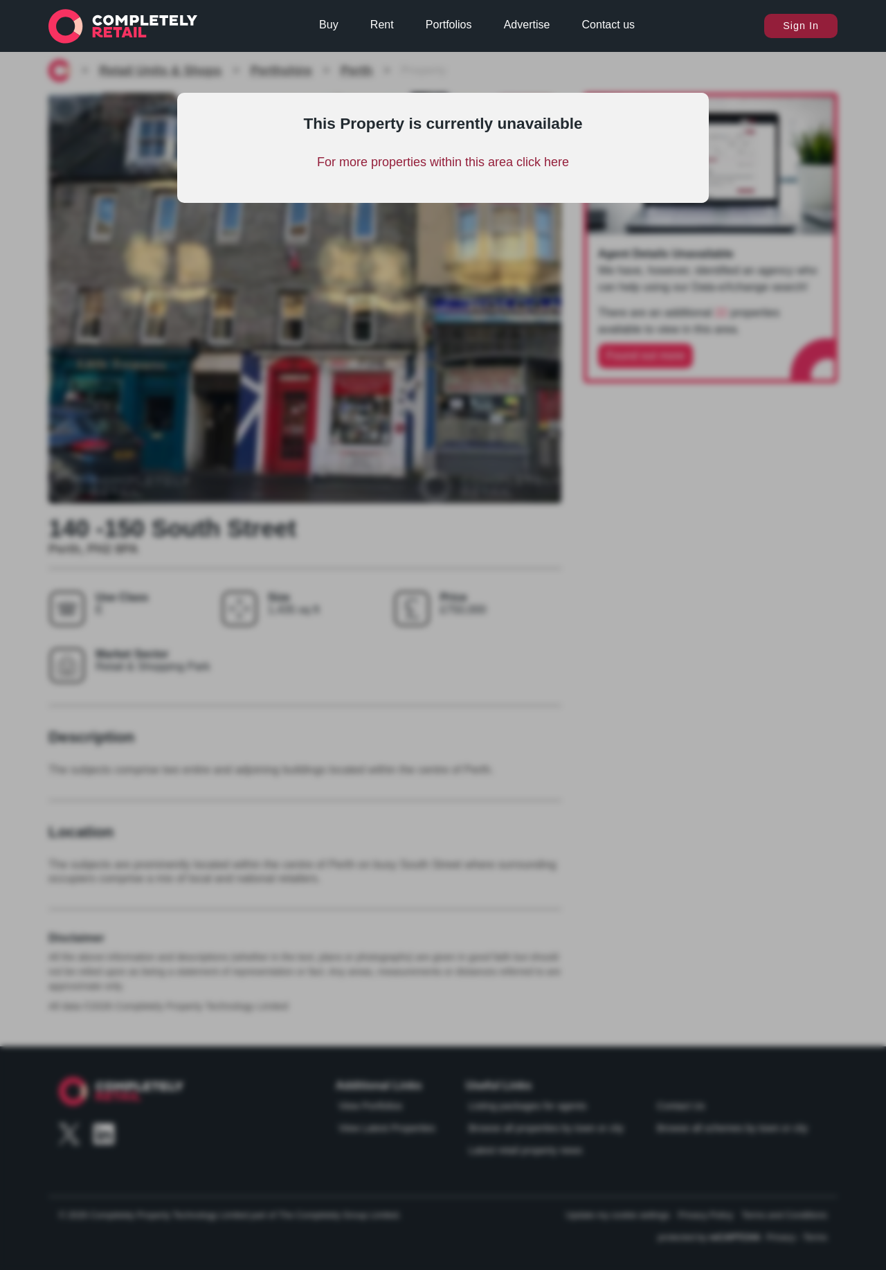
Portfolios (449, 24)
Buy (328, 24)
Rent (382, 24)
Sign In (801, 25)
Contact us (608, 24)
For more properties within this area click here (443, 162)
